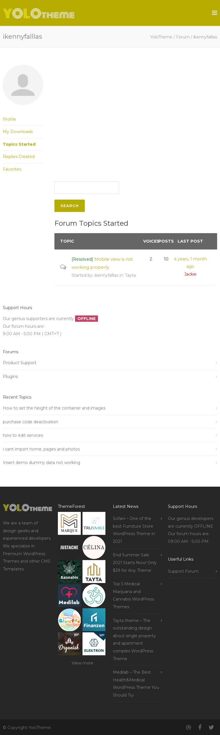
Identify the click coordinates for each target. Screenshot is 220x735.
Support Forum (183, 571)
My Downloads (18, 131)
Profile (9, 119)
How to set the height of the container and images (54, 408)
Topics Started (19, 144)
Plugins (10, 376)
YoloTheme (161, 37)
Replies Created (19, 156)
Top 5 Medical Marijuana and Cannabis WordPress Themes (133, 595)
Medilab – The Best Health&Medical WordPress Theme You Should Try (136, 684)
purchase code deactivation (30, 421)
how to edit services (23, 435)
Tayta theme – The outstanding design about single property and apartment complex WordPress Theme (134, 639)
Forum (183, 37)
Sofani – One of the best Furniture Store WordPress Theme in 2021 (134, 530)
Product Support (19, 362)
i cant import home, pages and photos (41, 449)
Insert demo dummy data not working (41, 462)
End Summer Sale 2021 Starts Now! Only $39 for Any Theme (135, 562)
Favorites (12, 169)
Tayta (130, 275)
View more (82, 663)
